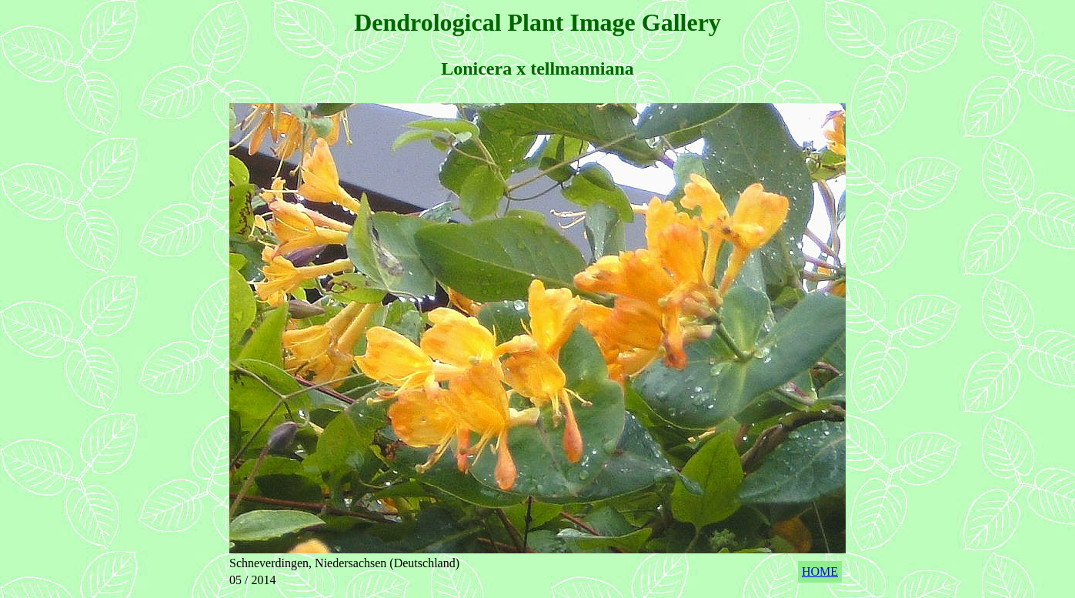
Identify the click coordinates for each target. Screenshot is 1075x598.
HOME (820, 571)
